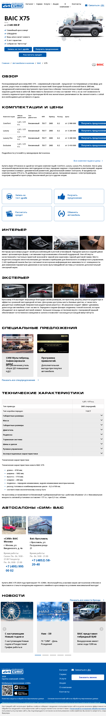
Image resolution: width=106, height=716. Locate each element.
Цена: (6, 22)
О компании (65, 5)
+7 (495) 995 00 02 (15, 568)
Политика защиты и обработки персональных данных (23, 699)
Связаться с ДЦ (96, 5)
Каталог (30, 4)
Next (101, 629)
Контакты (77, 4)
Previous (4, 629)
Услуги (48, 4)
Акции (56, 4)
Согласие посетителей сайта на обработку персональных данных (73, 699)
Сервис (39, 4)
